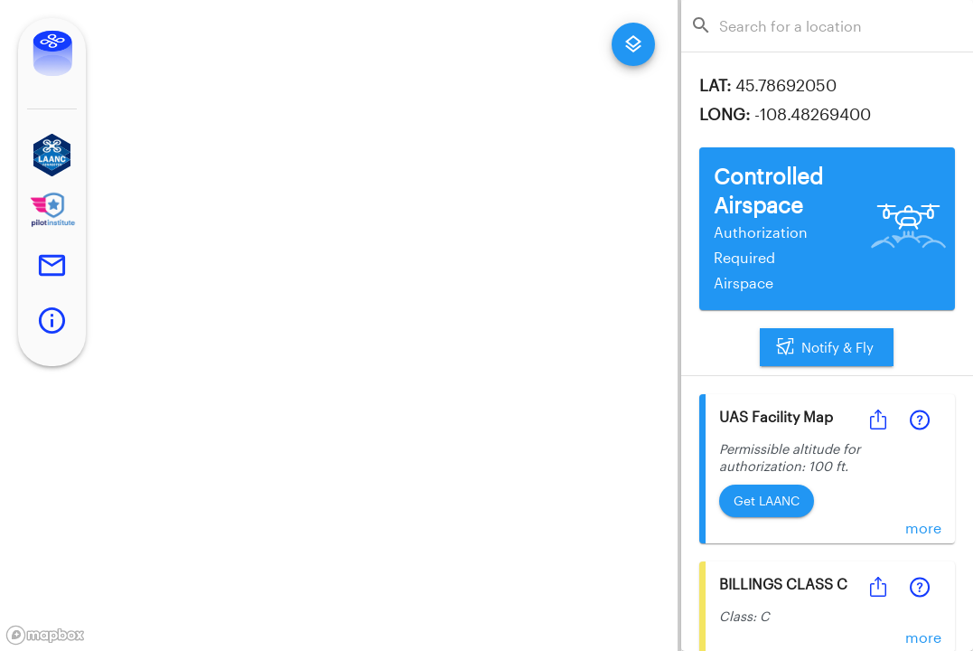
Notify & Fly (826, 347)
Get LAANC (766, 501)
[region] (339, 325)
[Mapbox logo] (45, 635)
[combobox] (832, 26)
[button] (52, 155)
